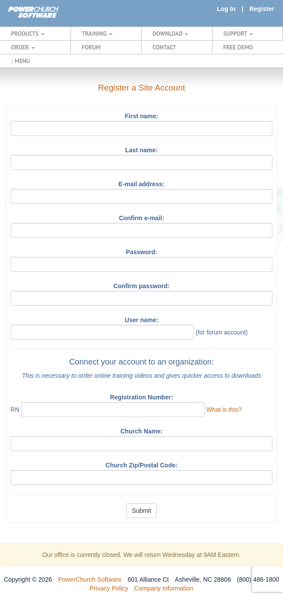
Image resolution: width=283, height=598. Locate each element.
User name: (141, 319)
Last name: (141, 150)
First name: (141, 116)
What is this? (224, 409)
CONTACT (164, 47)
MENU (20, 61)
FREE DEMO (238, 47)
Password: (141, 252)
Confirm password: (141, 286)
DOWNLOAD (170, 34)
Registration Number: (141, 397)
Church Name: (141, 431)
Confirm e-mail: (141, 218)
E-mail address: (141, 184)
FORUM (91, 47)
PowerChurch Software (90, 579)
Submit (141, 510)
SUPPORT (238, 34)
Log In (226, 8)
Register (261, 8)
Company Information (164, 588)
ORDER (23, 47)
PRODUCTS (28, 34)
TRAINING (97, 34)
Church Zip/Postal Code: (141, 465)
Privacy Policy (109, 588)
